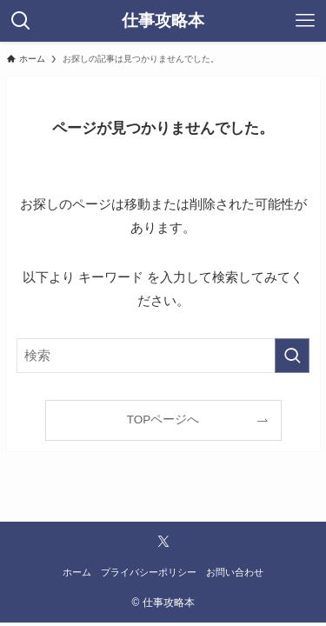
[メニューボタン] (305, 21)
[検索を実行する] (292, 355)
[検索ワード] (163, 355)
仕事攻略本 (163, 21)
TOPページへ (163, 419)
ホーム (77, 572)
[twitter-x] (163, 541)
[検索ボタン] (21, 21)
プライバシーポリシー (148, 572)
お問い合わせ (234, 572)
